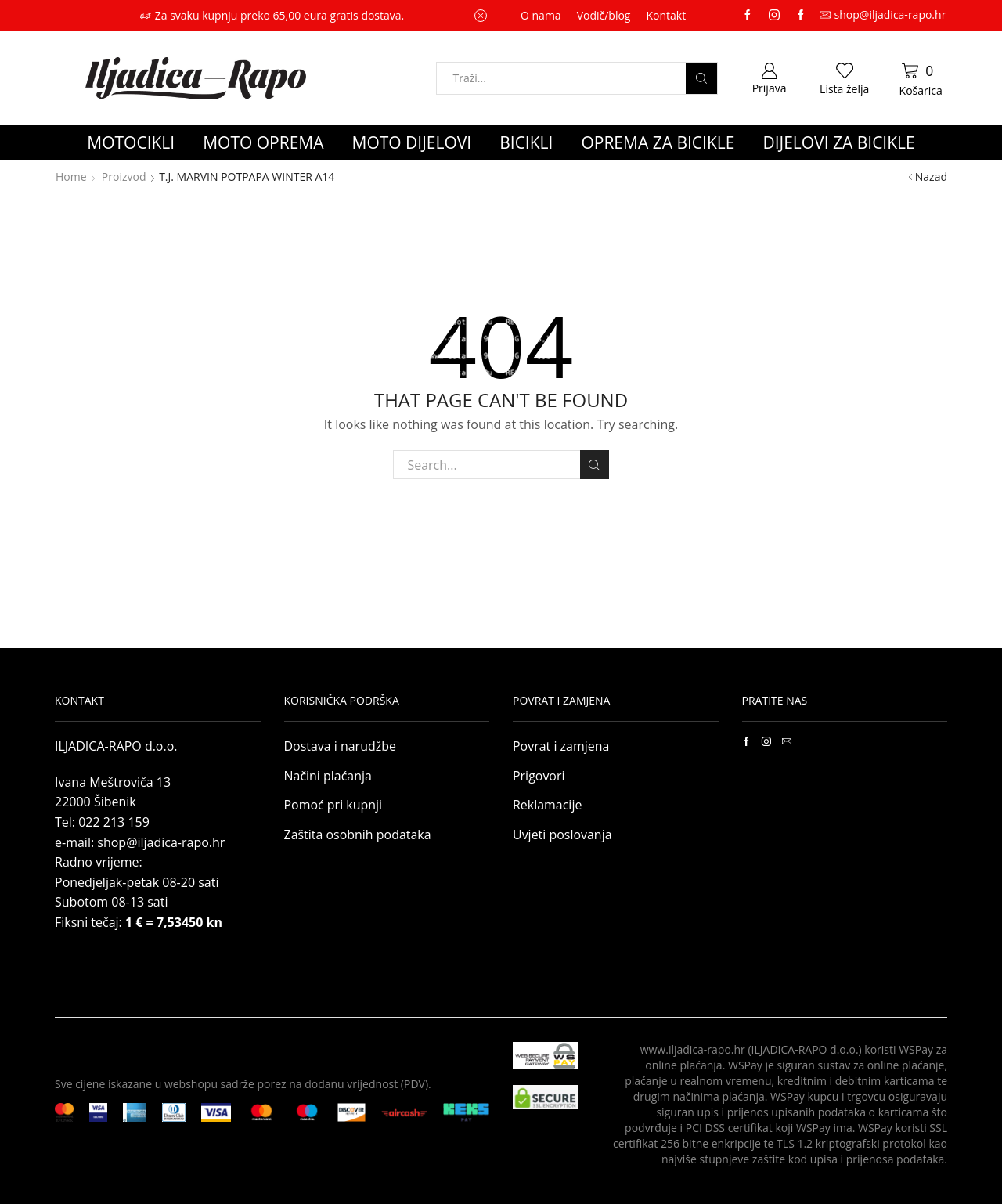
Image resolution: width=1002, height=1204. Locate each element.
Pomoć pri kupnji (333, 804)
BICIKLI (526, 142)
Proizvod (124, 176)
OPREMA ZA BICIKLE (657, 142)
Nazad (931, 176)
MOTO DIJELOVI (412, 142)
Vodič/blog (604, 15)
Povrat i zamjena (561, 746)
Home (71, 176)
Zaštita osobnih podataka (357, 834)
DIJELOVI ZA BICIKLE (838, 142)
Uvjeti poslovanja (562, 834)
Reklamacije (547, 804)
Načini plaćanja (328, 775)
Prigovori (539, 775)
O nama (541, 15)
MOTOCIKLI (131, 142)
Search (594, 465)
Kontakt (666, 15)
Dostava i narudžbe (340, 746)
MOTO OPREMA (263, 142)
